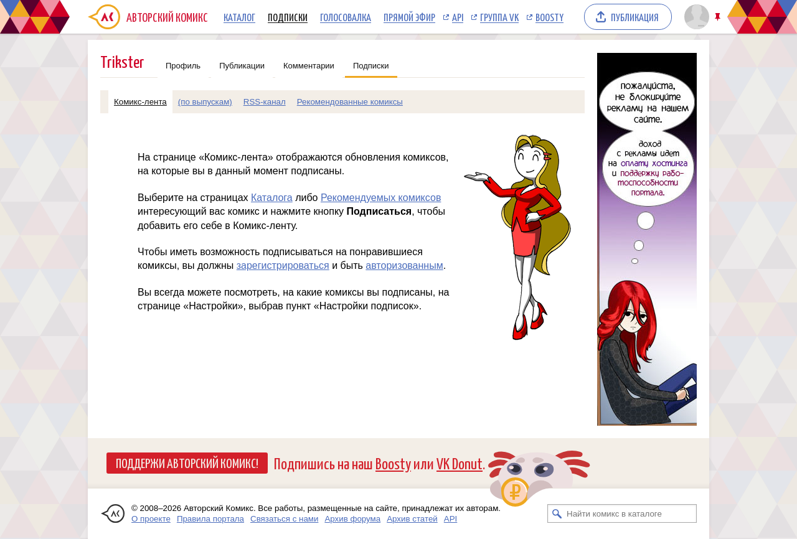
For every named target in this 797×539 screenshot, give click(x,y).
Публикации (242, 65)
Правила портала (210, 518)
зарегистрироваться (283, 265)
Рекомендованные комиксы (350, 101)
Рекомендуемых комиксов (381, 197)
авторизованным (404, 265)
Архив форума (352, 518)
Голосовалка (345, 17)
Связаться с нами (284, 518)
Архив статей (412, 518)
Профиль (183, 65)
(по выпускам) (205, 101)
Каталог (239, 17)
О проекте (151, 518)
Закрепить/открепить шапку (719, 17)
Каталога (272, 197)
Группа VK (499, 17)
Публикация (635, 17)
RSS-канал (264, 101)
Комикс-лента (140, 101)
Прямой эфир (409, 17)
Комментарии (308, 65)
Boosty (549, 17)
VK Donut (459, 462)
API (457, 17)
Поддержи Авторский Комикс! (187, 462)
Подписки (288, 17)
